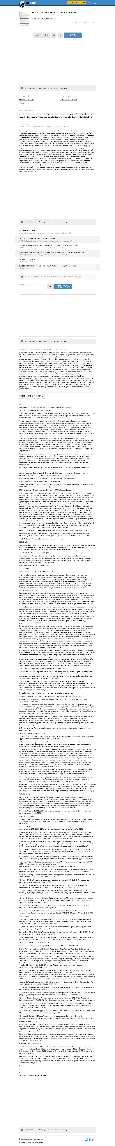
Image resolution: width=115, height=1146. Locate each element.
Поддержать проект (76, 3)
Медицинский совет (26, 100)
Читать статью (62, 286)
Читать (72, 35)
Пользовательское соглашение (31, 1139)
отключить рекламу (60, 88)
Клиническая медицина (68, 100)
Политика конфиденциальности (31, 1142)
